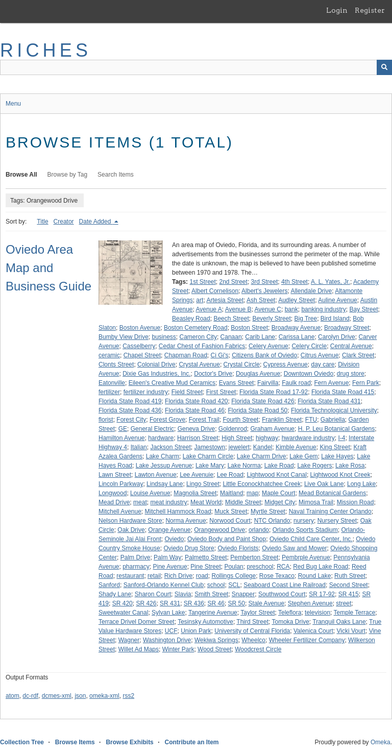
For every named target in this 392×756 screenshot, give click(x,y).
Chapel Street (142, 355)
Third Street (252, 621)
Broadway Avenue (296, 327)
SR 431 (170, 603)
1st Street (202, 281)
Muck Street (230, 511)
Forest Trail (204, 419)
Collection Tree (22, 742)
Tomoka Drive (290, 621)
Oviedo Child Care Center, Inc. (311, 539)
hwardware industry (308, 438)
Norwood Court (230, 520)
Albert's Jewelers (264, 291)
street (343, 603)
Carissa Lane (297, 336)
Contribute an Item (191, 742)
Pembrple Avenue (306, 557)
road (202, 575)
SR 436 (194, 603)
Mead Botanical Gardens (332, 493)
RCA (283, 566)
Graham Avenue (273, 428)
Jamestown (209, 447)
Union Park (196, 631)
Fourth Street (240, 419)
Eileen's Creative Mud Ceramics (172, 382)
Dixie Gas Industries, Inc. (156, 373)
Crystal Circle (242, 364)
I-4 (341, 438)
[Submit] (384, 67)
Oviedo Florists (237, 548)
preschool (260, 566)
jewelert (239, 447)
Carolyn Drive (336, 336)
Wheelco (253, 640)
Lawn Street (115, 474)
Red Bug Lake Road (320, 566)
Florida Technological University (334, 410)
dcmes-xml (56, 695)
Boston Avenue (140, 327)
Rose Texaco (277, 575)
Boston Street (249, 327)
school (216, 585)
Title (42, 221)
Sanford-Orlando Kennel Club (164, 585)
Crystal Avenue (199, 364)
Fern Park (365, 382)
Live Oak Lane (324, 483)
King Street (335, 447)
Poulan (233, 566)
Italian (139, 447)
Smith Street (211, 594)
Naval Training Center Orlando (330, 511)
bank (291, 309)
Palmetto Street (206, 557)
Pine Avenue (170, 566)
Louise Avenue (150, 493)
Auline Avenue (337, 300)
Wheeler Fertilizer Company (307, 640)
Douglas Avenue (258, 373)
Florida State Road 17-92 (273, 392)
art (199, 300)
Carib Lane (260, 336)
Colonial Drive (156, 364)
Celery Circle (309, 346)
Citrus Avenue (320, 355)
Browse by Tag (67, 174)
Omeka (380, 742)
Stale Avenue (267, 603)
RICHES (45, 50)
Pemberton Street (254, 557)
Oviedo (174, 539)
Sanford (109, 585)
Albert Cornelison (214, 291)
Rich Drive (178, 575)
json (80, 695)
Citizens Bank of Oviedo (264, 355)
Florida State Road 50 (258, 410)
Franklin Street (282, 419)
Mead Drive (114, 502)
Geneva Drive (196, 428)
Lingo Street (202, 483)
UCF (171, 631)
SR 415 (348, 594)
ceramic (109, 355)
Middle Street (243, 502)
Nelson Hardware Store (130, 520)
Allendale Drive (311, 291)
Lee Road (230, 474)
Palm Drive (135, 557)
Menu (13, 103)
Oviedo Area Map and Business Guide (48, 267)
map (252, 493)
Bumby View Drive (124, 336)
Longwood (113, 493)
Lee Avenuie (196, 474)
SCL (234, 585)
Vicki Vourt (350, 631)
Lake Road (279, 465)
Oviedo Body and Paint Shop (226, 539)
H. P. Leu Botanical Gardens (336, 428)
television (317, 612)
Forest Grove (167, 419)
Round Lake (314, 575)
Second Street (348, 585)
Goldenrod (232, 428)
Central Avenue (351, 346)
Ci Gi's (219, 355)
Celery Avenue (268, 346)
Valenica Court (313, 631)
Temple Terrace (355, 612)
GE (122, 428)
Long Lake (361, 483)
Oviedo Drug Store (188, 548)
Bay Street (363, 309)
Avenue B (238, 309)
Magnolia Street (195, 493)
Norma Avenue (185, 520)
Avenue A (209, 309)
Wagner (129, 640)
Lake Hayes (337, 456)
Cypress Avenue (285, 364)
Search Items (115, 174)
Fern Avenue (331, 382)
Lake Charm (162, 456)
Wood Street (214, 649)
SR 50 (236, 603)
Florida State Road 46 (195, 410)
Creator (64, 221)
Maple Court (278, 493)
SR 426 (146, 603)
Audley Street (296, 300)
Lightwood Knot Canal (276, 474)
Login (337, 10)
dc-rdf (30, 695)
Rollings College (233, 575)
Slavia (183, 594)
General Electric (152, 428)
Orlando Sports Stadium (305, 529)
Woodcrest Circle (258, 649)
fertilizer (109, 392)
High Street (237, 438)
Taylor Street (257, 612)
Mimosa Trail (316, 502)
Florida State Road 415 (342, 392)
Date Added (96, 221)
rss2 (128, 695)
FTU (311, 419)
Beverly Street (271, 318)
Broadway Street (347, 327)
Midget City (279, 502)
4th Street (294, 281)
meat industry (168, 502)
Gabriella (333, 419)
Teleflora (289, 612)
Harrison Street (197, 438)
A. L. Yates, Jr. (330, 281)
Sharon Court (153, 594)
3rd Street (264, 281)
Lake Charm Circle (208, 456)
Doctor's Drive (213, 373)
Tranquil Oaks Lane (338, 621)
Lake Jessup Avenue (164, 465)
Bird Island (335, 318)
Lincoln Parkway (121, 483)
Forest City (131, 419)
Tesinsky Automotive (205, 621)
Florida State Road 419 (130, 401)
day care (322, 364)
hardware (161, 438)
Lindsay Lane (164, 483)
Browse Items (75, 742)
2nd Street (233, 281)
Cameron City (198, 336)
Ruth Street (349, 575)
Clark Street (358, 355)
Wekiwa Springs (216, 640)
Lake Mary (209, 465)
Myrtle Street (268, 511)
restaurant (130, 575)
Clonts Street (116, 364)
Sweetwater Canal (123, 612)
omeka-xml (104, 695)
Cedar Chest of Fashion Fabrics (202, 346)
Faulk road (296, 382)
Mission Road (355, 502)
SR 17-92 (322, 594)
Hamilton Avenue (122, 438)
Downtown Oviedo (308, 373)
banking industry (323, 309)
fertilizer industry (146, 392)
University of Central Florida (252, 631)
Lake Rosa (349, 465)
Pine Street (205, 566)
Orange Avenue (169, 529)
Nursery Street (337, 520)
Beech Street (231, 318)
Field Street (187, 392)
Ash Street (261, 300)
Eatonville (112, 382)
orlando (259, 529)
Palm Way (167, 557)
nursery (303, 520)
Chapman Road (185, 355)
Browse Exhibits (129, 742)
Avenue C (268, 309)
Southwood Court (282, 594)
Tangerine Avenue (212, 612)
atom (12, 695)
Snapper (243, 594)
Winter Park (178, 649)
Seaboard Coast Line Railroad (284, 585)
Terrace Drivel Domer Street (137, 621)
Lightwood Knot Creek (340, 474)
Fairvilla (267, 382)
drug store (350, 373)
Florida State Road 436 (130, 410)
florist (106, 419)
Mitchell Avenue (120, 511)
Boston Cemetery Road (196, 327)
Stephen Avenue (310, 603)
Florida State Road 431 (329, 401)
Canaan (231, 336)
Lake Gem (303, 456)
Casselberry (138, 346)
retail (154, 575)
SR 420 (122, 603)
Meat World (206, 502)
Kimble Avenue (296, 447)
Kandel (262, 447)
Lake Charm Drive (261, 456)
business (164, 336)
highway (267, 438)
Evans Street (236, 382)
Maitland (231, 493)
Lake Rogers (314, 465)
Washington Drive (167, 640)
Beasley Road (191, 318)
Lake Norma (244, 465)
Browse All (21, 174)
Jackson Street (170, 447)
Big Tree (305, 318)
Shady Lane (115, 594)
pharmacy (136, 566)
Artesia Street (224, 300)
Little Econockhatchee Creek (262, 483)
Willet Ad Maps (138, 649)
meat (140, 502)
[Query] (196, 67)
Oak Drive (130, 529)
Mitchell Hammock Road (178, 511)
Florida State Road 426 (262, 401)
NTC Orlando (272, 520)
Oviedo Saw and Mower (294, 548)
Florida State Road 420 (196, 401)
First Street (221, 392)
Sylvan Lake (168, 612)
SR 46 (216, 603)
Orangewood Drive (219, 529)
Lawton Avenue (156, 474)
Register (370, 10)
